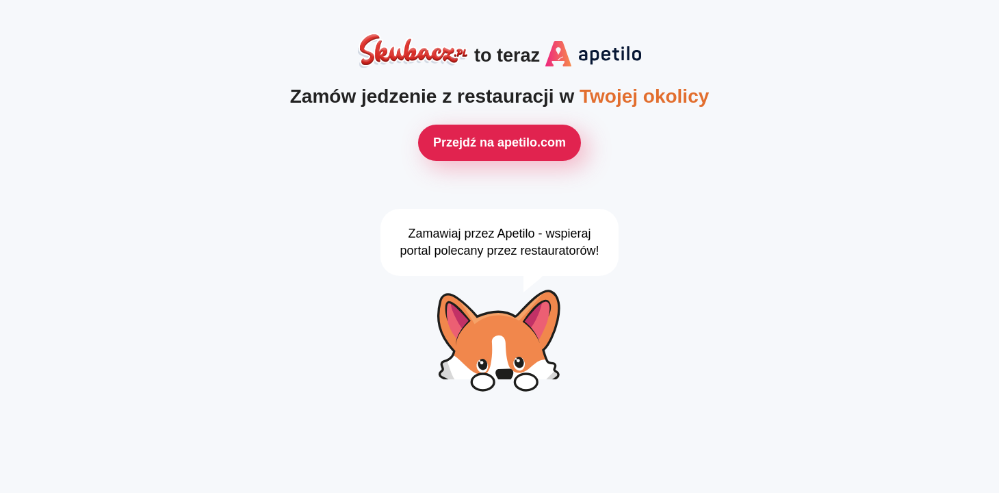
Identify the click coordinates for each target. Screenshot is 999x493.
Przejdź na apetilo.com (499, 142)
